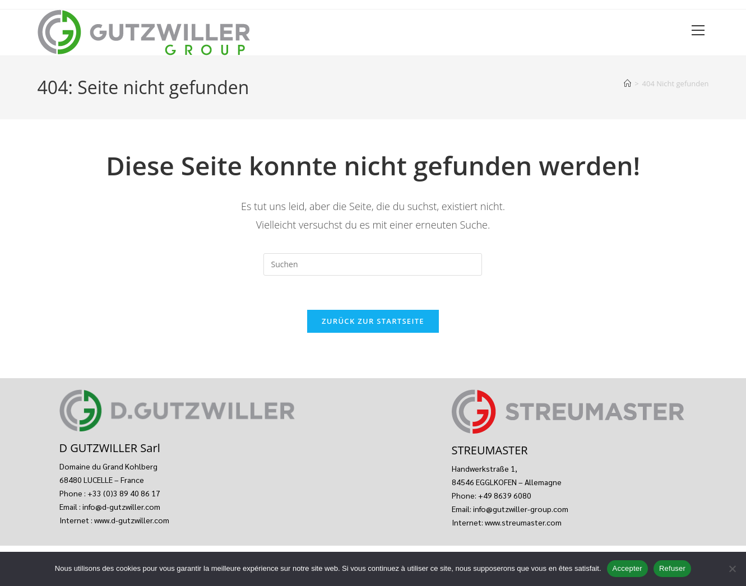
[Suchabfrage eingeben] (372, 264)
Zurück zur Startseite (373, 321)
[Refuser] (732, 568)
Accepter (627, 568)
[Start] (627, 83)
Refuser (672, 568)
